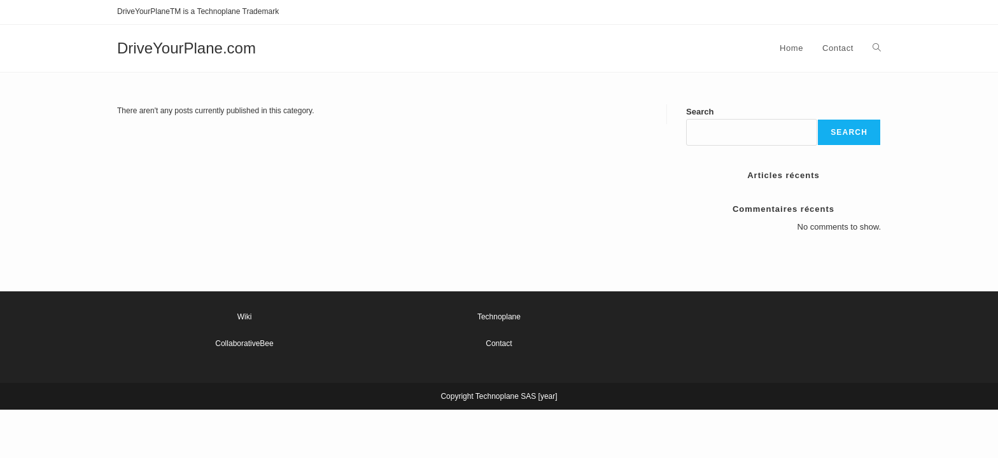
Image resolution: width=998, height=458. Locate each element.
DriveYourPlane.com (186, 48)
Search (699, 111)
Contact (499, 343)
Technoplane (499, 316)
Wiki (244, 316)
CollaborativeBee (244, 343)
